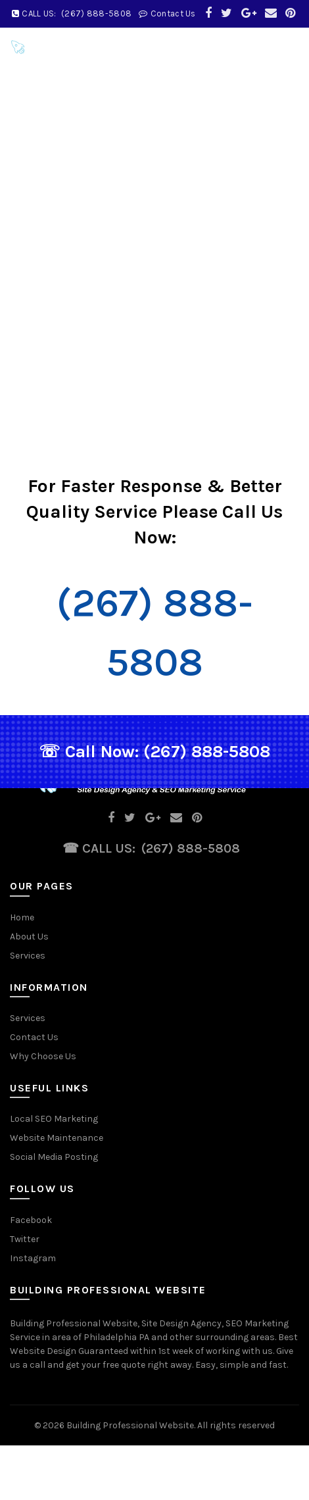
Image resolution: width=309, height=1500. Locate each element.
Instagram (33, 1258)
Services (27, 955)
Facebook (31, 1220)
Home (22, 917)
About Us (29, 936)
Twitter (24, 1239)
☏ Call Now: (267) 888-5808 (154, 751)
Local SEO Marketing (54, 1118)
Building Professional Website (130, 1425)
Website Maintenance (56, 1137)
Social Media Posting (54, 1156)
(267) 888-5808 (190, 848)
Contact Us (34, 1037)
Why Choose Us (43, 1056)
